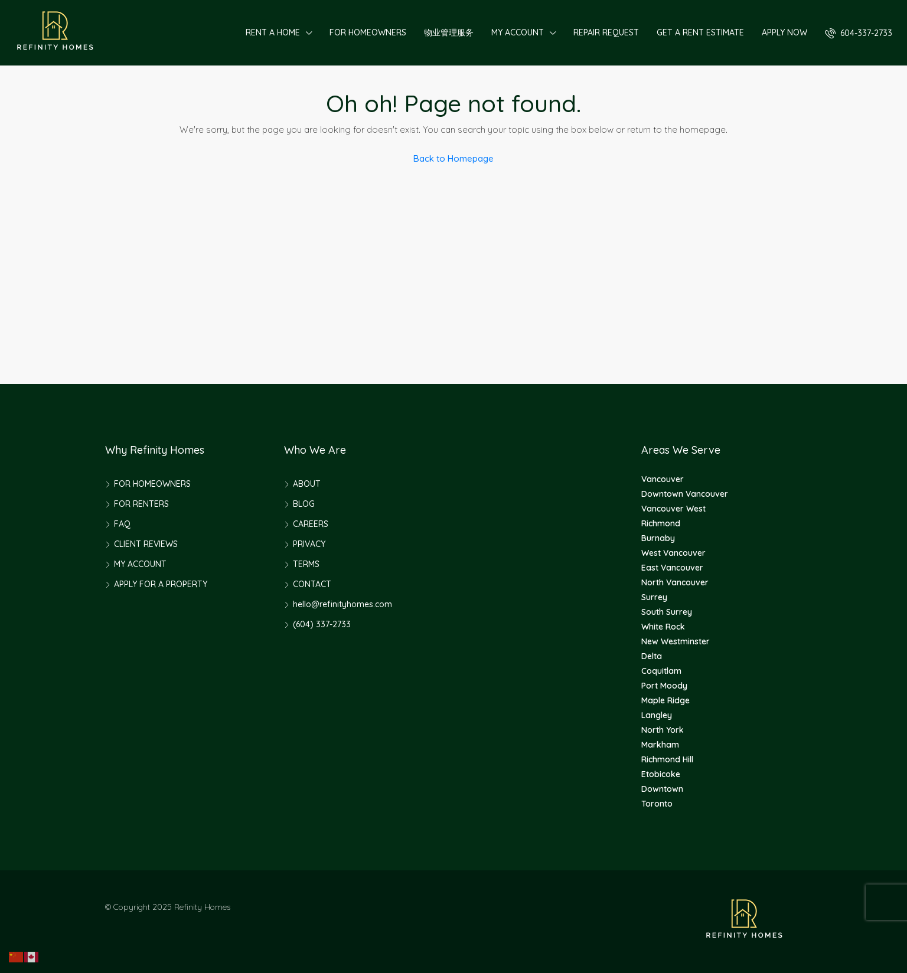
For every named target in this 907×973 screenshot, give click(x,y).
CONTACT (312, 584)
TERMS (306, 564)
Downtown (662, 789)
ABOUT (307, 484)
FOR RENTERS (141, 504)
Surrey (654, 597)
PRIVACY (309, 544)
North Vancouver (675, 582)
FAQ (122, 524)
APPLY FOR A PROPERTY (160, 584)
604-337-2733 (858, 33)
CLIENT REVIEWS (146, 544)
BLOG (304, 504)
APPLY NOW (784, 32)
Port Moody (664, 685)
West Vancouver (673, 553)
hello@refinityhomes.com (342, 604)
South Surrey (666, 612)
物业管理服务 (449, 32)
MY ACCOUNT (517, 32)
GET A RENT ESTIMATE (700, 32)
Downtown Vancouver (684, 494)
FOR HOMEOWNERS (367, 32)
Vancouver (662, 479)
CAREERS (310, 524)
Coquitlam (661, 671)
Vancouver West (673, 508)
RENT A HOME (273, 32)
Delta (651, 656)
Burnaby (658, 538)
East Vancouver (672, 567)
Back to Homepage (453, 158)
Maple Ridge (665, 700)
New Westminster (675, 641)
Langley (656, 715)
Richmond (660, 523)
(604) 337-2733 (322, 624)
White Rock (663, 626)
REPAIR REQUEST (606, 32)
